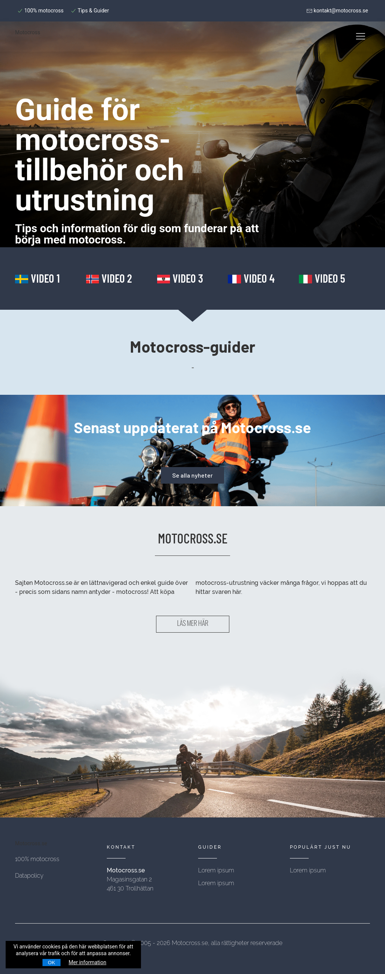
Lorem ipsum (216, 870)
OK (51, 962)
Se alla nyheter (192, 475)
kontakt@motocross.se (337, 11)
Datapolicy (29, 875)
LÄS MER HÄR (192, 624)
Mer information (87, 962)
